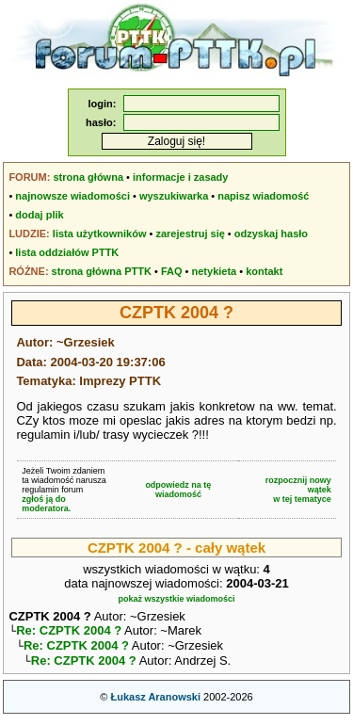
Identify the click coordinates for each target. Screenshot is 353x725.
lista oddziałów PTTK (67, 252)
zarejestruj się (189, 233)
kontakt (264, 271)
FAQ (172, 271)
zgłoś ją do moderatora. (46, 503)
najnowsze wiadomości (72, 195)
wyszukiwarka (173, 195)
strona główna (88, 177)
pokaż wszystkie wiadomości (176, 599)
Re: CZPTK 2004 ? (68, 632)
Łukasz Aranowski (155, 702)
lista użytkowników (100, 233)
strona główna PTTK (102, 271)
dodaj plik (39, 214)
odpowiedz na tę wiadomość (178, 489)
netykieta (214, 271)
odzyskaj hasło (271, 233)
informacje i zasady (181, 177)
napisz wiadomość (263, 195)
